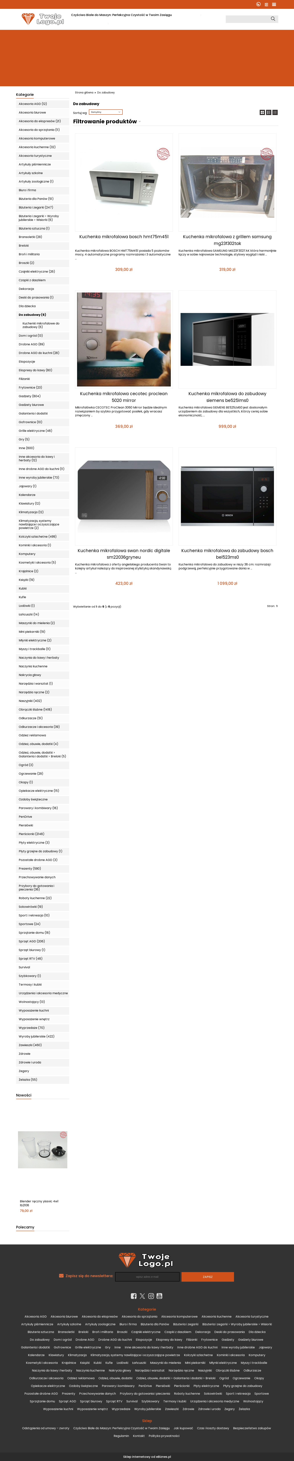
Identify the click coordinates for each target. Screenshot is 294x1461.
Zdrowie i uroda (30, 1062)
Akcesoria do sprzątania (139, 1316)
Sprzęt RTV (114, 1401)
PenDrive (25, 816)
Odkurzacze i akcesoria (46, 1378)
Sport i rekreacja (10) (34, 915)
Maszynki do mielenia (165, 1363)
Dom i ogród (63, 1339)
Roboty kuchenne (187, 1393)
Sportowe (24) (29, 924)
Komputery (27, 554)
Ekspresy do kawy (169, 1339)
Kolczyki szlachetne (198, 1355)
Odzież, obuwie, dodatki (115, 1378)
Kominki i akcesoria (231, 1355)
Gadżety (228, 1339)
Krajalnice (69, 1363)
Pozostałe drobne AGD (41, 1393)
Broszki (122, 1332)
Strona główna (84, 92)
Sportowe (261, 1393)
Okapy (259, 1378)
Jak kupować (187, 15)
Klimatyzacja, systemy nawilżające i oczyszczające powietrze (135, 1355)
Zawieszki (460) (30, 1045)
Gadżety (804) (30, 396)
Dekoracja (26, 289)
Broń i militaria (29, 254)
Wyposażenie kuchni (34, 1010)
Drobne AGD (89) (32, 344)
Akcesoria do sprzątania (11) (39, 130)
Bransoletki (66, 1332)
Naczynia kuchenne (33, 666)
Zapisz (208, 1277)
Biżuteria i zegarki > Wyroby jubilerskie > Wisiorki (237, 1324)
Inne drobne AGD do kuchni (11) (41, 469)
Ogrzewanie (241, 1378)
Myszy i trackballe (254, 1363)
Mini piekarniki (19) (32, 632)
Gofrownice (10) (30, 422)
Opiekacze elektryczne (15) (39, 791)
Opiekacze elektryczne (48, 1386)
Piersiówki (26, 825)
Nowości (23, 1095)
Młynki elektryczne (223, 1363)
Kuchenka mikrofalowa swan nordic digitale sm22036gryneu (124, 554)
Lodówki (122, 1363)
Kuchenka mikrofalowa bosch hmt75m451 (124, 237)
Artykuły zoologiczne (100, 1324)
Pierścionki (182, 1386)
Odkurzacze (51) (31, 718)
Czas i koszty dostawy (88, 23)
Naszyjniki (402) (30, 701)
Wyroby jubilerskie (147, 1409)
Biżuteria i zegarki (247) (36, 207)
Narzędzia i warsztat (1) (36, 683)
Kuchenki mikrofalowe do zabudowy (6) (40, 325)
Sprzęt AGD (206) (32, 941)
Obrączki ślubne (228, 1370)
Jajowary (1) (28, 486)
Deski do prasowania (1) (36, 297)
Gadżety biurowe (31, 405)
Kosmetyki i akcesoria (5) (37, 562)
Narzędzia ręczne (181, 1370)
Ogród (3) (26, 765)
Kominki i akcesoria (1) (35, 545)
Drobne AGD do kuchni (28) (39, 353)
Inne (117, 1347)
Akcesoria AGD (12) (33, 104)
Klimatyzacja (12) (31, 512)
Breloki (24, 245)
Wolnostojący (253, 1401)
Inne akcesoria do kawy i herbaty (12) (37, 458)
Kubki (23, 588)
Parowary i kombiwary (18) (38, 808)
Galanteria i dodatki (33, 413)
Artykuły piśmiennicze (35, 164)
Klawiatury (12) (29, 503)
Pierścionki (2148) (31, 834)
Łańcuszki (139, 1363)
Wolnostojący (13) (32, 1002)
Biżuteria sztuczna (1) (34, 228)
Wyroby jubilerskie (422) (37, 1036)
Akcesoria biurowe (32, 112)
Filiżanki (24, 379)
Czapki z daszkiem (32, 280)
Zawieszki (172, 1409)
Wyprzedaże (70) (32, 1028)
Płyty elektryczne (206, 1386)
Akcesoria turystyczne (35, 156)
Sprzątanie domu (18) (34, 932)
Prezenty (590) (30, 868)
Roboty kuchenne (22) (35, 898)
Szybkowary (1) (30, 976)
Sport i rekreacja (238, 1393)
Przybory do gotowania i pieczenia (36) (36, 887)
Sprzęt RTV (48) (31, 958)
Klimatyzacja (77, 1355)
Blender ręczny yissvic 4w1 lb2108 (39, 1203)
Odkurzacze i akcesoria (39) (39, 727)
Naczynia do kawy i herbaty (39, 657)
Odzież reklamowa (32, 735)
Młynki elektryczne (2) (35, 640)
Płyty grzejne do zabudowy (242, 1386)
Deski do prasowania (229, 1332)
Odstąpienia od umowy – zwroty (45, 1428)
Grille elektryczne (88, 1347)
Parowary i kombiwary (118, 1386)
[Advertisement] (147, 58)
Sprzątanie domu (42, 1401)
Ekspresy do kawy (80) (35, 370)
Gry (107, 1347)
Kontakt (139, 1436)
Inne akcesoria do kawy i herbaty (149, 1347)
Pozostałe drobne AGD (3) (38, 860)
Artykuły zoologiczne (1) (36, 181)
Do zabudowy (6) (32, 315)
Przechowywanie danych (37, 877)
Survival (24, 967)
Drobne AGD (85, 1339)
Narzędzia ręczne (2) (34, 692)
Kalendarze (27, 495)
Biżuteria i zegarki (185, 1324)
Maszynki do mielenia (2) (37, 623)
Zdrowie (24, 1054)
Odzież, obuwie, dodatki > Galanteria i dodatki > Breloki (175, 1378)
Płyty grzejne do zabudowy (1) (40, 851)
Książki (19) (26, 580)
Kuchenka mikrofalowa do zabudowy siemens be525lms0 (227, 397)
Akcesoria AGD (36, 1316)
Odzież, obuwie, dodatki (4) (38, 744)
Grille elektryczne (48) (35, 431)
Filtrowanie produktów (105, 121)
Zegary (24, 1071)
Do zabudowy (40, 1339)
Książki (85, 1363)
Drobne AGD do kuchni (115, 1339)
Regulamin (121, 1436)
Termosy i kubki (30, 984)
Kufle (22, 597)
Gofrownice (62, 1347)
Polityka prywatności (164, 1436)
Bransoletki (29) (30, 237)
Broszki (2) (26, 263)
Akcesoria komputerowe (37, 138)
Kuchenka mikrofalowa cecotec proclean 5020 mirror (124, 397)
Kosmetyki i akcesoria (42, 1363)
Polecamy (25, 1227)
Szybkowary (150, 1401)
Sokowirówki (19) (31, 907)
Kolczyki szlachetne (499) (38, 536)
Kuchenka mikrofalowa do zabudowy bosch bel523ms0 (227, 554)
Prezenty (68, 1393)
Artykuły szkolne (31, 173)
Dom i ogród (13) (31, 335)
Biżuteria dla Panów (155, 1324)
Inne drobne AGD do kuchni (197, 1347)
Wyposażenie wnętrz (34, 1019)
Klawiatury (56, 1355)
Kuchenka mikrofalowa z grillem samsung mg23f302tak (227, 240)
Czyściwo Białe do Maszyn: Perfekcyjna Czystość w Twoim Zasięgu (121, 15)
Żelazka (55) (28, 1079)
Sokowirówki (213, 1393)
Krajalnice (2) (28, 571)
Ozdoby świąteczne (33, 799)
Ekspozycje (27, 361)
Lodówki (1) (27, 606)
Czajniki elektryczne (145, 1332)
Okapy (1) (26, 782)
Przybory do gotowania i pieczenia (145, 1393)
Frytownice (209, 1339)
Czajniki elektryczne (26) (37, 271)
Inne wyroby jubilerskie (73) (39, 477)
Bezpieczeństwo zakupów (252, 1428)
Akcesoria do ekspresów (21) (40, 121)
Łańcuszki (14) (29, 614)
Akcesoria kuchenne (217, 1316)
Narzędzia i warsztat (150, 1370)
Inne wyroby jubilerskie (238, 1347)
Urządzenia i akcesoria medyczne (43, 993)
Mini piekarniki (195, 1363)
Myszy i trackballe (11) (35, 649)
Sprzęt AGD (67, 1401)
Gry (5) (24, 439)
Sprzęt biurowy (91, 1401)
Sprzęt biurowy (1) (32, 950)
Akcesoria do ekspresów (100, 1316)
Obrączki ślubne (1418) (35, 709)
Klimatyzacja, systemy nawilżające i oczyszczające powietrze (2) (39, 524)
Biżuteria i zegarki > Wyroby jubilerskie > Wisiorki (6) (39, 217)
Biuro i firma (27, 190)
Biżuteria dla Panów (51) (36, 199)
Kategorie (25, 94)
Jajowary (265, 1347)
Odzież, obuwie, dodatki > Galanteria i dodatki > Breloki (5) (42, 754)
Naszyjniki (205, 1370)
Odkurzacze (252, 1370)
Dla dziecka (27, 306)
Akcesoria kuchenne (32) (37, 147)
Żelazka (244, 1409)
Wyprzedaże (121, 1409)
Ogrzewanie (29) (31, 773)
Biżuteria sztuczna (41, 1332)
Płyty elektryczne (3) (34, 842)
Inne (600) (26, 448)
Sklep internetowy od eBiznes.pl (147, 1457)
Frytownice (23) (30, 387)
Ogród (224, 1378)
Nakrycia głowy (30, 675)
